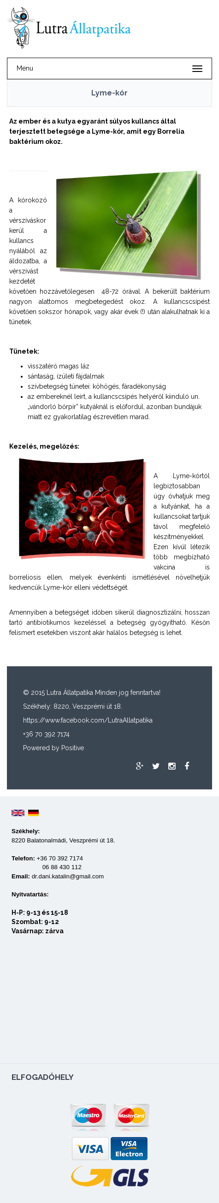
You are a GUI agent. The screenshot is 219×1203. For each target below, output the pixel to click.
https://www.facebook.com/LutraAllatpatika (88, 720)
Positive (72, 748)
